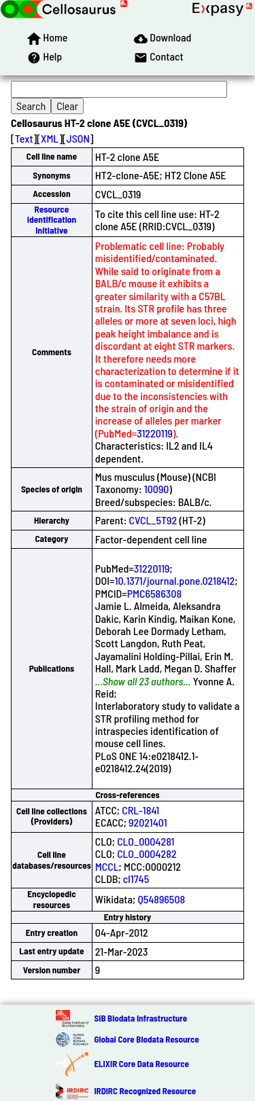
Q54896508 (161, 898)
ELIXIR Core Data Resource (141, 1063)
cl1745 (136, 878)
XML (49, 138)
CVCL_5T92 (153, 519)
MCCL (107, 866)
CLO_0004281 (145, 841)
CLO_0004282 (146, 853)
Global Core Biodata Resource (146, 1039)
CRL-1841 (140, 810)
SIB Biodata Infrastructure (140, 1018)
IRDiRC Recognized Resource (145, 1090)
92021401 (148, 822)
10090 (156, 488)
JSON (78, 138)
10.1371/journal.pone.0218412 (175, 580)
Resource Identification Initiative (51, 220)
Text (24, 138)
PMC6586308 (154, 593)
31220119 (155, 433)
